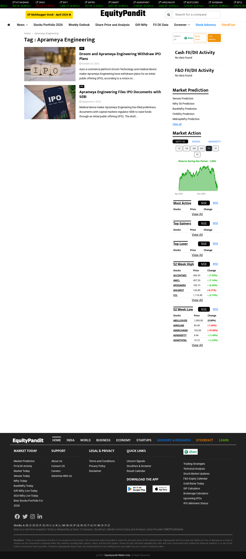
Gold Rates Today (193, 483)
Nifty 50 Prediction (183, 103)
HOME (56, 440)
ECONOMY (123, 440)
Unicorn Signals (136, 461)
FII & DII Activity (23, 466)
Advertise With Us (61, 475)
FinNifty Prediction (183, 113)
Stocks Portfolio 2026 (48, 25)
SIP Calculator (191, 488)
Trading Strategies (194, 463)
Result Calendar (136, 470)
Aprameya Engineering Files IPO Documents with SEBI (120, 94)
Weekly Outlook (79, 25)
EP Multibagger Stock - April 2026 (49, 14)
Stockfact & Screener (139, 466)
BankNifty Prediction (185, 108)
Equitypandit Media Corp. (118, 555)
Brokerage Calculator (195, 493)
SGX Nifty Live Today (26, 495)
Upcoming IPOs (192, 498)
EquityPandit (123, 13)
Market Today (22, 470)
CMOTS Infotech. (174, 529)
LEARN (223, 440)
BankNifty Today (23, 485)
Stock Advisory (206, 25)
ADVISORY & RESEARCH (173, 440)
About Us (56, 461)
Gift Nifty (141, 25)
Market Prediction (24, 461)
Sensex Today (22, 475)
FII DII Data (160, 25)
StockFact (228, 25)
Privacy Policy (97, 466)
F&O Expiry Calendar (195, 478)
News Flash (197, 38)
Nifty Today (20, 480)
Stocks (18, 525)
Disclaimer (95, 470)
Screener (180, 25)
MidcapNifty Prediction (186, 119)
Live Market (212, 38)
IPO (81, 48)
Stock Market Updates (196, 473)
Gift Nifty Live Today (25, 490)
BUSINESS (103, 440)
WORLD (85, 440)
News (21, 25)
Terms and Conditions (102, 461)
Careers (56, 470)
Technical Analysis (194, 468)
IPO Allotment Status (195, 503)
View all (177, 124)
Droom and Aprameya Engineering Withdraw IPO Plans (120, 56)
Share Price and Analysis (112, 25)
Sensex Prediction (183, 98)
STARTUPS (143, 440)
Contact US (58, 466)
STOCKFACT (204, 440)
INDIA (71, 440)
